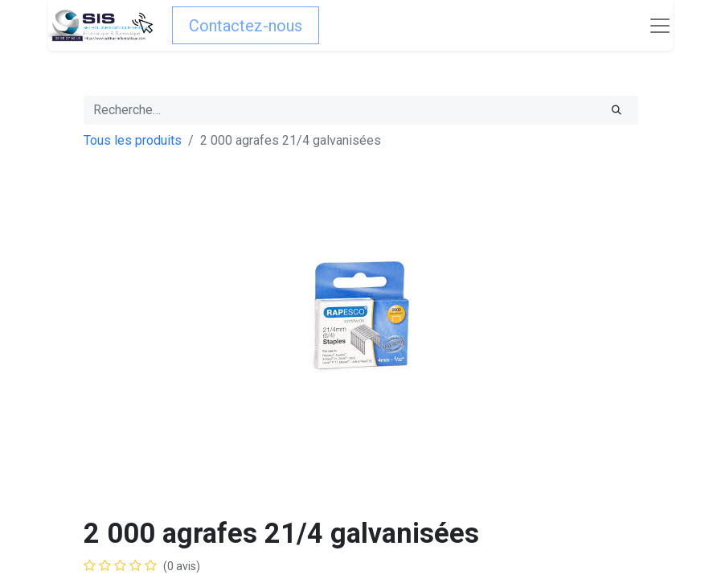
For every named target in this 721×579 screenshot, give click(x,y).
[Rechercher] (616, 110)
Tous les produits (133, 140)
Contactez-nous (245, 25)
